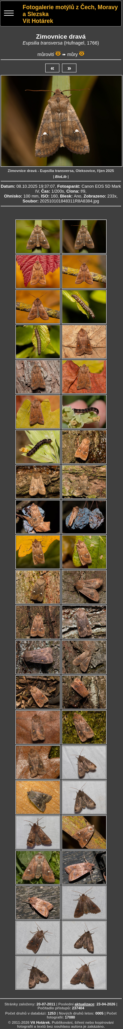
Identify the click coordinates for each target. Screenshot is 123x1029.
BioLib (61, 177)
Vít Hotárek (40, 1022)
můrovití (45, 54)
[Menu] (9, 14)
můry (72, 54)
